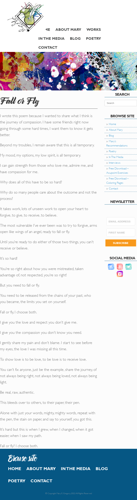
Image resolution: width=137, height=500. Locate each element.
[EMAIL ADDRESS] (120, 221)
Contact (47, 47)
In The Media (51, 38)
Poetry (93, 38)
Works (94, 29)
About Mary (68, 29)
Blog (75, 38)
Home (112, 123)
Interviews (114, 162)
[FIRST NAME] (120, 232)
